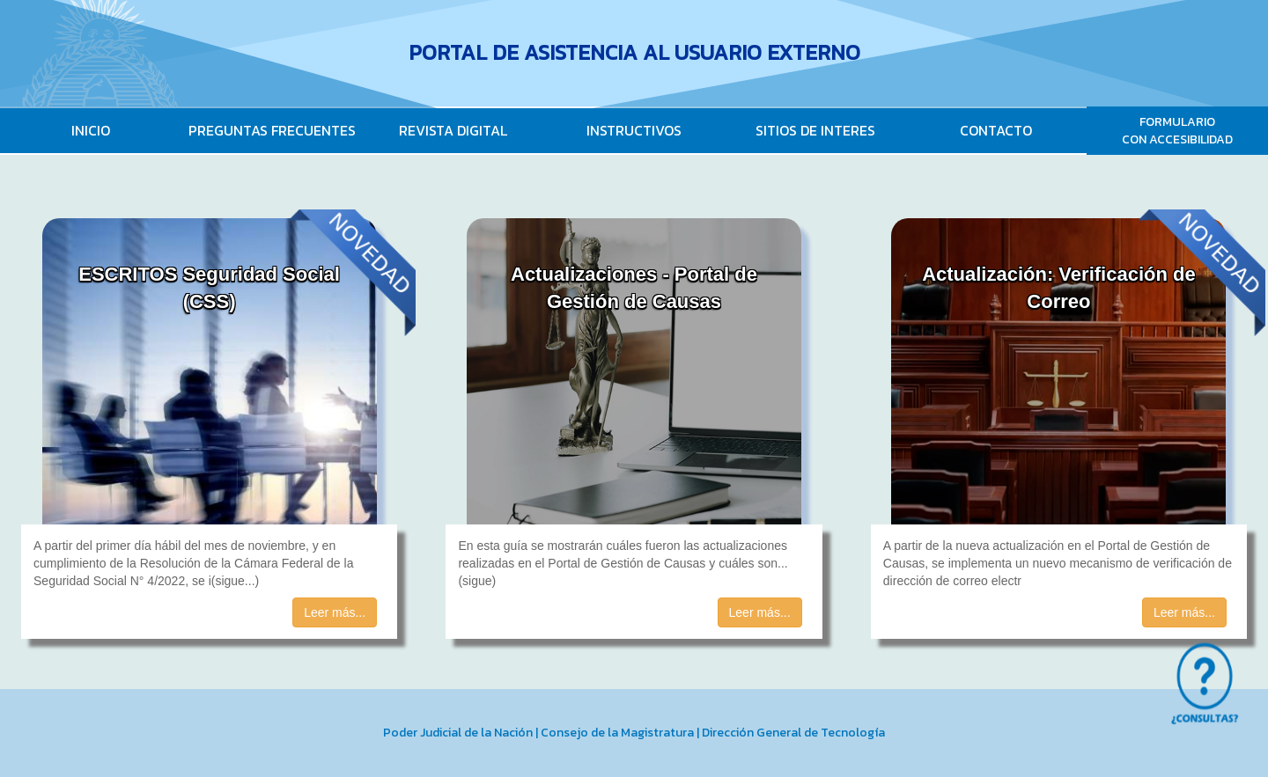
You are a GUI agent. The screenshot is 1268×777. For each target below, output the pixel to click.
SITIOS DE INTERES (815, 130)
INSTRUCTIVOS (634, 130)
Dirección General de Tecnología (793, 732)
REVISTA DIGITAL (453, 130)
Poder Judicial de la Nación (458, 732)
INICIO (90, 130)
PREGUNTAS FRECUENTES (272, 130)
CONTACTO (996, 130)
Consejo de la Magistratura (617, 732)
